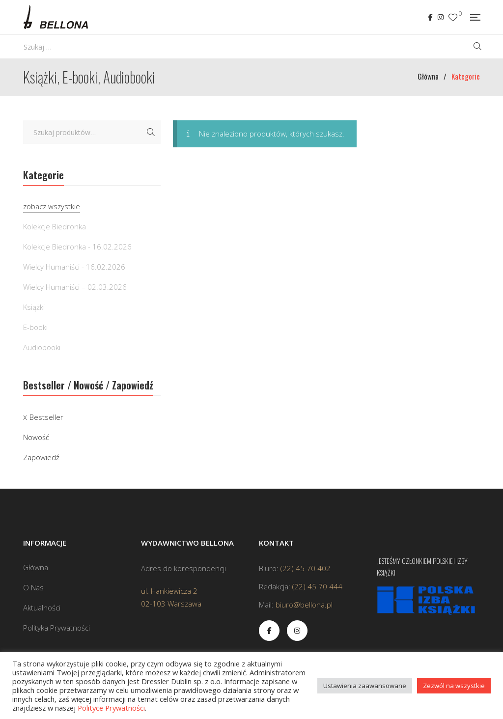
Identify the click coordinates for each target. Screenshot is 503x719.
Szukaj (151, 132)
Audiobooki (41, 347)
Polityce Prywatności (111, 708)
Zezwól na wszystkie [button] (454, 685)
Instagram (441, 17)
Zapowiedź (41, 457)
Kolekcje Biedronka (54, 226)
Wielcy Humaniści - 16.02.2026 (74, 267)
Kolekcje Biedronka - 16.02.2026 (77, 246)
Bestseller (46, 417)
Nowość (36, 437)
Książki (34, 307)
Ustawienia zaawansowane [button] (364, 685)
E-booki (35, 327)
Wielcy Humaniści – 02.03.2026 (75, 287)
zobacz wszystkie (51, 206)
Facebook (430, 17)
